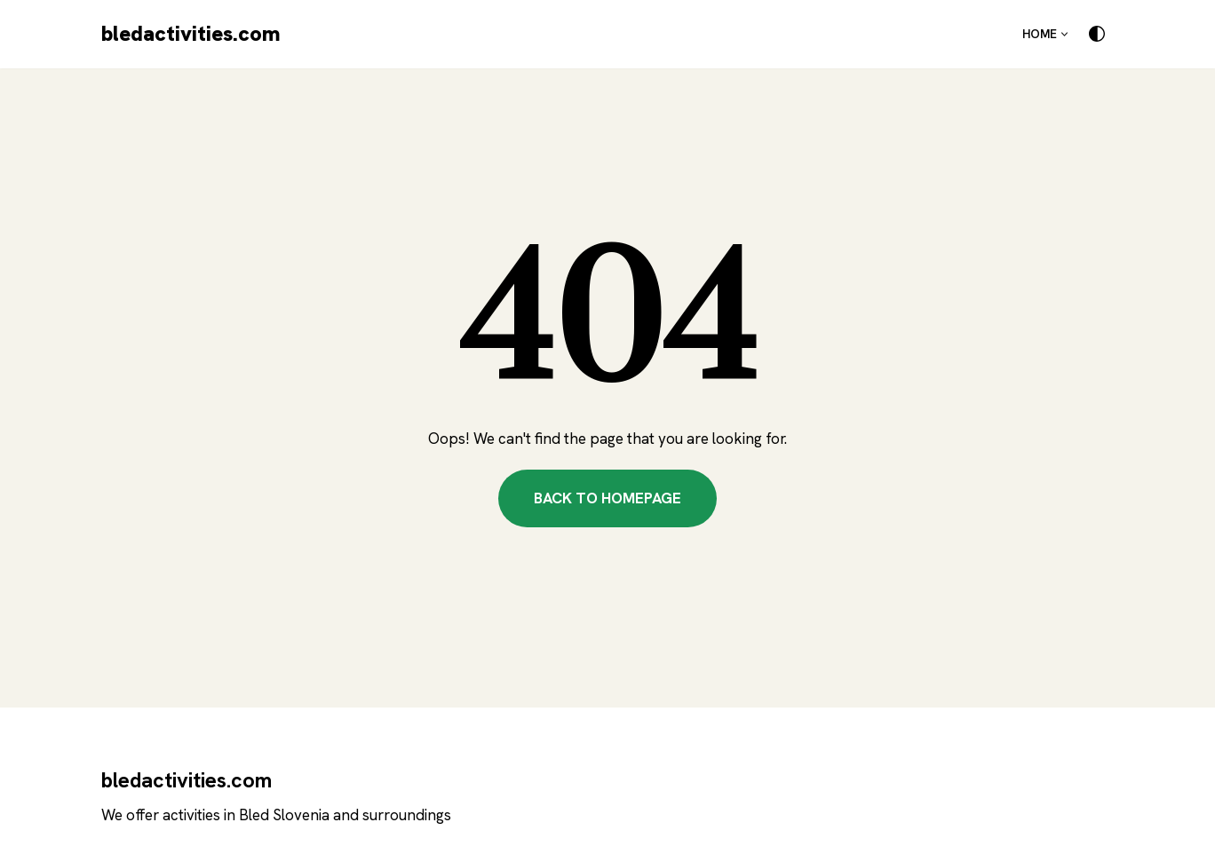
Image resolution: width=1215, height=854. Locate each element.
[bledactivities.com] (191, 34)
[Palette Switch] (1097, 34)
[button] (1064, 34)
